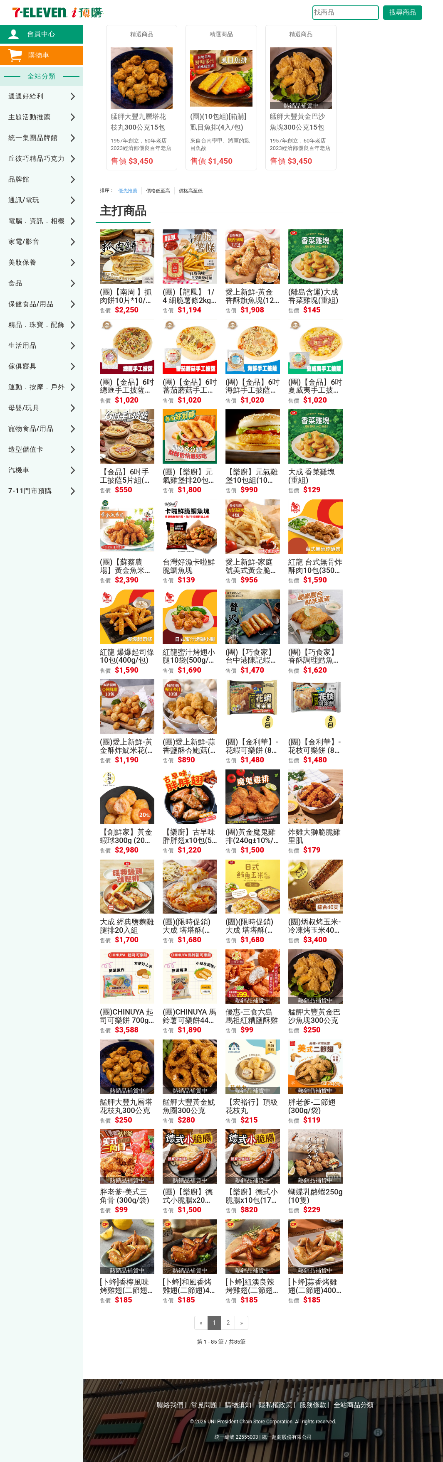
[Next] (241, 1323)
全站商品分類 (354, 1405)
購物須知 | (240, 1405)
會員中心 (37, 34)
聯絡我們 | (172, 1405)
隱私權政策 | (277, 1405)
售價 (105, 310)
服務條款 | (314, 1405)
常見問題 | (206, 1405)
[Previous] (201, 1323)
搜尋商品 (402, 12)
